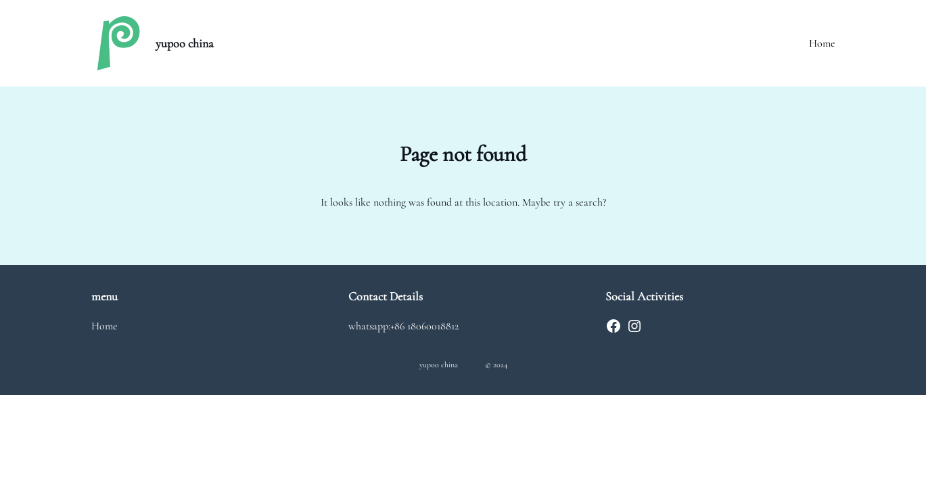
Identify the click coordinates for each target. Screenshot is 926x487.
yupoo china (185, 43)
